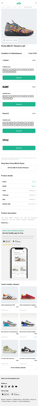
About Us (33, 399)
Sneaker (9, 7)
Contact (14, 401)
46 (4, 71)
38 (7, 122)
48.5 (11, 71)
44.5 (25, 69)
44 (21, 69)
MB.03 (20, 7)
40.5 (4, 69)
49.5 (14, 71)
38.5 (11, 122)
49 (28, 125)
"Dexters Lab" (28, 7)
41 (7, 69)
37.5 (4, 122)
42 (11, 69)
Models (9, 399)
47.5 (8, 71)
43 (18, 69)
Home (3, 7)
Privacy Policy (6, 401)
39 (14, 122)
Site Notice (26, 399)
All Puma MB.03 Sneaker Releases (19, 168)
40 (18, 122)
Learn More (16, 159)
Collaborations (17, 399)
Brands (3, 399)
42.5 (14, 69)
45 (28, 69)
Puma (14, 7)
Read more (5, 223)
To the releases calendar (19, 368)
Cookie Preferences (24, 401)
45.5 (32, 69)
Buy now (19, 77)
